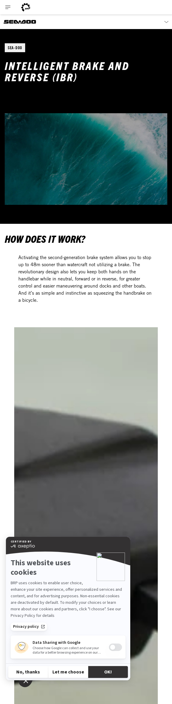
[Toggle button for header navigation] (8, 7)
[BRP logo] (26, 7)
